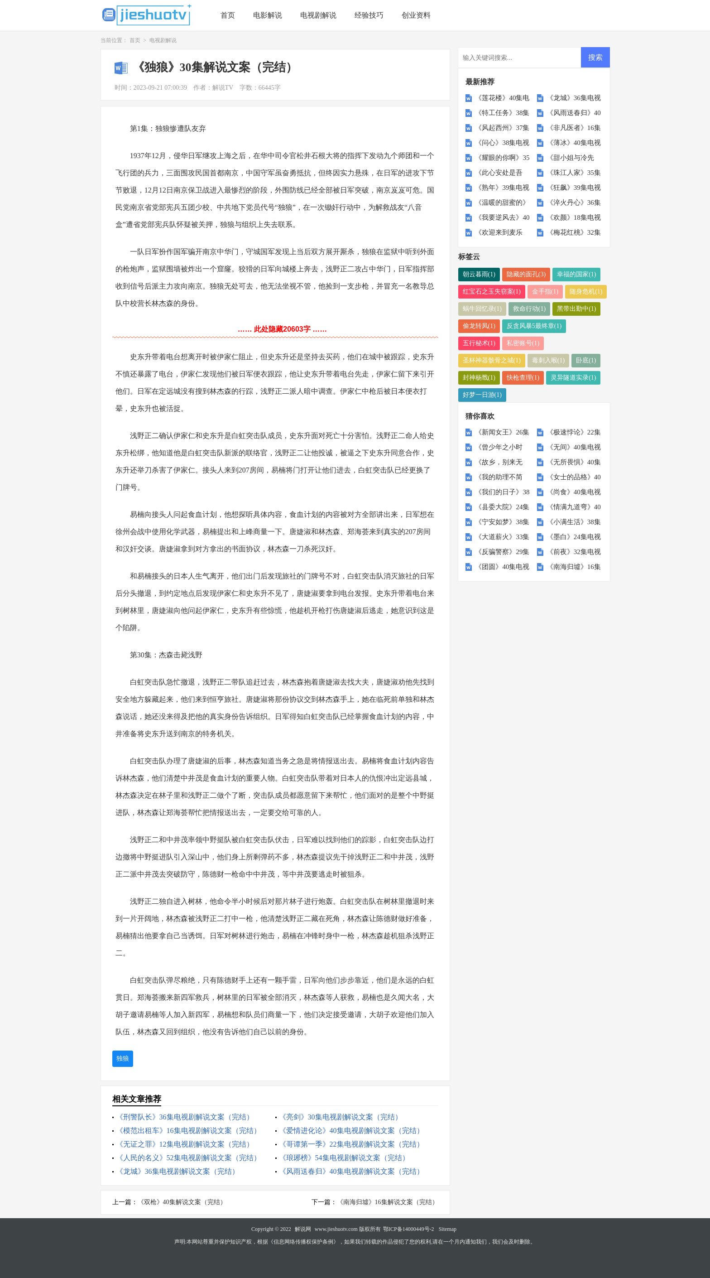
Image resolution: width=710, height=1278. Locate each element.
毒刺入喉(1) (548, 360)
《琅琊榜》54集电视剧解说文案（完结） (344, 1158)
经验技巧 (369, 15)
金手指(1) (545, 291)
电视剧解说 (318, 15)
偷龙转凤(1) (479, 326)
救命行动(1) (529, 308)
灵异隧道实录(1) (573, 377)
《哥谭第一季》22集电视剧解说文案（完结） (351, 1144)
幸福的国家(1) (576, 274)
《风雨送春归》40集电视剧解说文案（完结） (351, 1171)
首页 (228, 15)
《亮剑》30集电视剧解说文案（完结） (340, 1117)
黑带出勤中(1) (576, 308)
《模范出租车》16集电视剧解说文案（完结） (188, 1130)
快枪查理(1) (523, 377)
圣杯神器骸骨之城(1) (492, 360)
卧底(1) (586, 360)
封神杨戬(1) (479, 377)
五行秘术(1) (479, 343)
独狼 (122, 1058)
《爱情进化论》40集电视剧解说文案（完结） (351, 1130)
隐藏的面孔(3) (526, 274)
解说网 (303, 1229)
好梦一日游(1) (482, 394)
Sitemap (447, 1229)
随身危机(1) (586, 291)
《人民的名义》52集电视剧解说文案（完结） (188, 1158)
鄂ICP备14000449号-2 (408, 1229)
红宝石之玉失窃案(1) (492, 291)
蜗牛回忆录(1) (482, 308)
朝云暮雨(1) (479, 274)
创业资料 (416, 15)
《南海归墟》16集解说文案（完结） (387, 1202)
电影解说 (267, 15)
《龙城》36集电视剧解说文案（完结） (177, 1171)
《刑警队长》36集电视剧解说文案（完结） (185, 1117)
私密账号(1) (523, 343)
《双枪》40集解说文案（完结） (182, 1202)
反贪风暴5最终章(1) (534, 326)
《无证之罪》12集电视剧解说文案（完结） (185, 1144)
